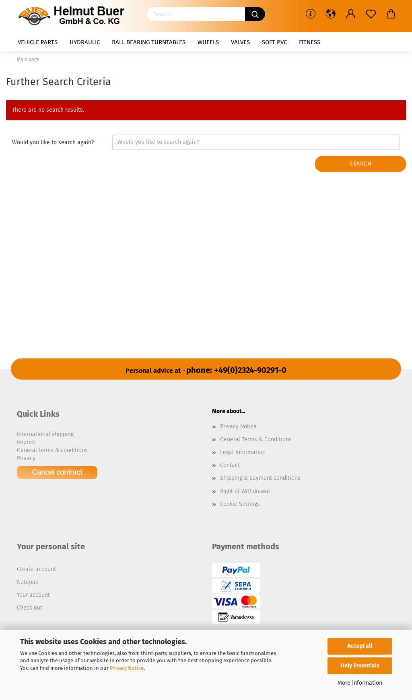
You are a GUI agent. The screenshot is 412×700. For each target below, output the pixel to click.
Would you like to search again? (53, 142)
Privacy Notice (127, 668)
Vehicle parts (38, 42)
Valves (240, 42)
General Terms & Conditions (256, 439)
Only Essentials (359, 665)
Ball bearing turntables (148, 42)
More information (360, 683)
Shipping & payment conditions (260, 478)
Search (361, 163)
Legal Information (243, 452)
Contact (230, 465)
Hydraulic (85, 42)
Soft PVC (274, 42)
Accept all (359, 646)
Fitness (309, 42)
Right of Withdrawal (245, 491)
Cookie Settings (240, 504)
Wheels (208, 42)
